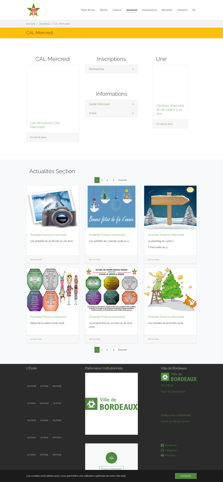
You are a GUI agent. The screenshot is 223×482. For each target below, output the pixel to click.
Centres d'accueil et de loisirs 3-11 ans (170, 78)
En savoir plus (38, 88)
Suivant (122, 155)
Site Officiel (167, 360)
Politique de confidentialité (176, 390)
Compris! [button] (186, 475)
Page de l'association (173, 367)
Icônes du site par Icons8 (175, 397)
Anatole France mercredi (48, 210)
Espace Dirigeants (111, 444)
